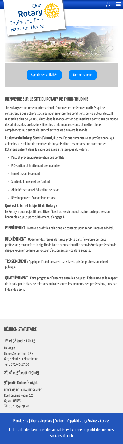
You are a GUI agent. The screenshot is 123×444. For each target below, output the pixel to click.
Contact (60, 421)
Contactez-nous (83, 75)
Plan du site (20, 421)
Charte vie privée (41, 421)
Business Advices (99, 421)
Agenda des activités (44, 75)
